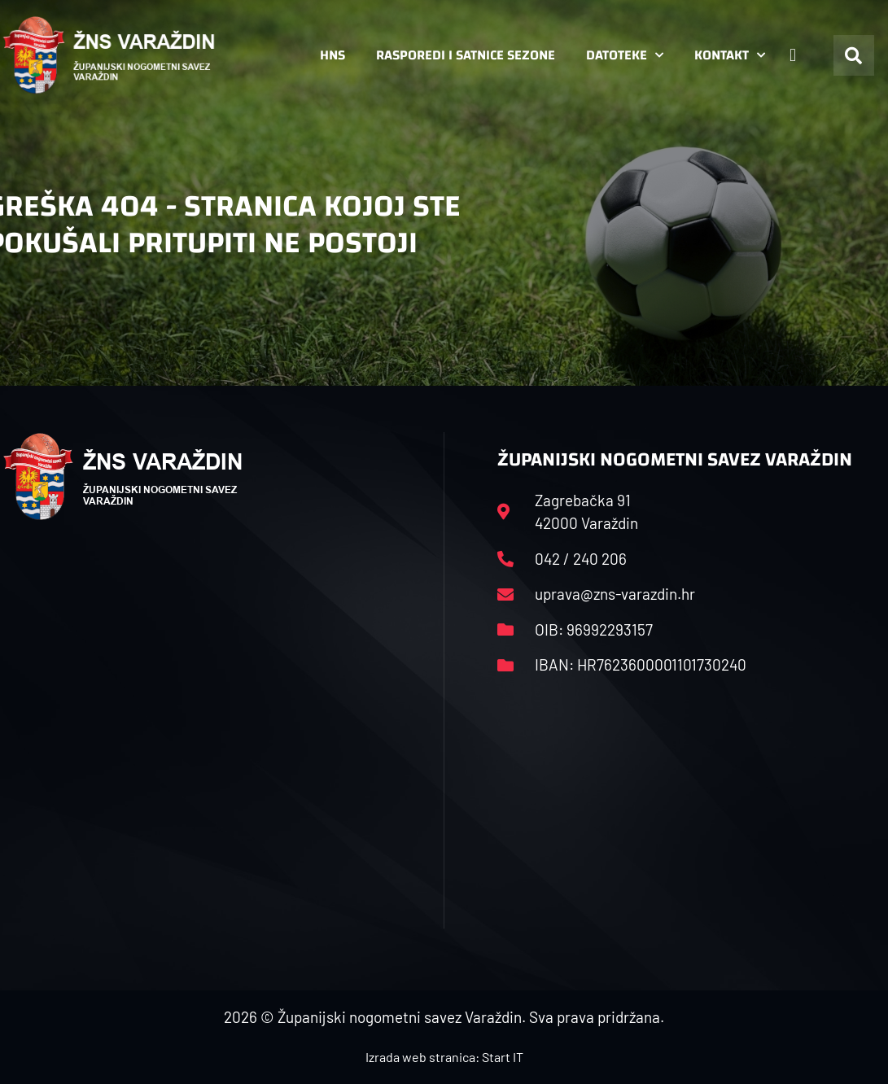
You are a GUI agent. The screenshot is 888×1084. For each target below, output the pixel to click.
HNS (332, 55)
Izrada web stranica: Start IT (444, 1056)
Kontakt (729, 55)
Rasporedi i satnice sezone (465, 55)
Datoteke (624, 55)
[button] (853, 55)
